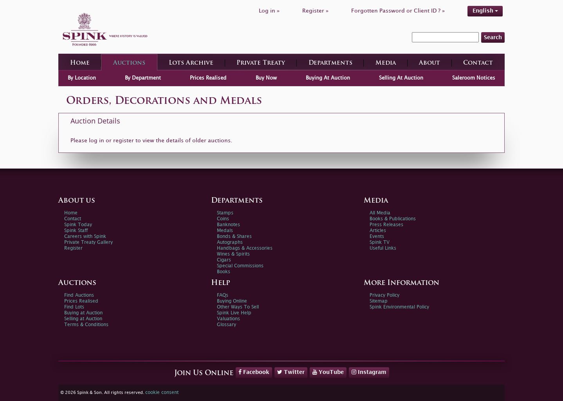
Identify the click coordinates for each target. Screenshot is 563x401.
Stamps (225, 213)
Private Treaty (260, 63)
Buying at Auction (83, 313)
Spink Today (78, 225)
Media (385, 63)
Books (223, 272)
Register (73, 248)
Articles (378, 231)
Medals (225, 231)
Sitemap (379, 301)
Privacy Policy (384, 295)
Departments (330, 63)
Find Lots (74, 307)
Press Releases (386, 225)
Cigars (224, 260)
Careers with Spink (85, 236)
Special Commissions (240, 266)
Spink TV (380, 242)
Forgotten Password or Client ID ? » (398, 10)
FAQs (222, 295)
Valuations (228, 319)
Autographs (230, 242)
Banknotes (228, 225)
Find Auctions (79, 295)
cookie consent (162, 392)
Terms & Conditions (86, 325)
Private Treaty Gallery (88, 242)
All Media (380, 213)
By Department (143, 78)
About (429, 63)
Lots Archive (191, 63)
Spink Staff (76, 231)
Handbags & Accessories (244, 248)
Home (80, 63)
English (485, 10)
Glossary (226, 325)
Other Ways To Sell (238, 307)
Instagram (369, 372)
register (123, 140)
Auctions (129, 63)
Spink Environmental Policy (399, 307)
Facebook (253, 372)
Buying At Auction (328, 78)
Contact (478, 63)
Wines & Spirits (233, 254)
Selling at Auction (83, 319)
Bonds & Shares (234, 236)
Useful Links (383, 248)
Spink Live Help (234, 313)
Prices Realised (208, 78)
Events (377, 236)
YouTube (328, 372)
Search (493, 37)
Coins (223, 219)
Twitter (291, 372)
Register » (315, 10)
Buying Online (232, 301)
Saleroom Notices (473, 78)
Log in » (269, 10)
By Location (82, 78)
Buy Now (266, 78)
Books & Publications (393, 219)
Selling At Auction (401, 78)
